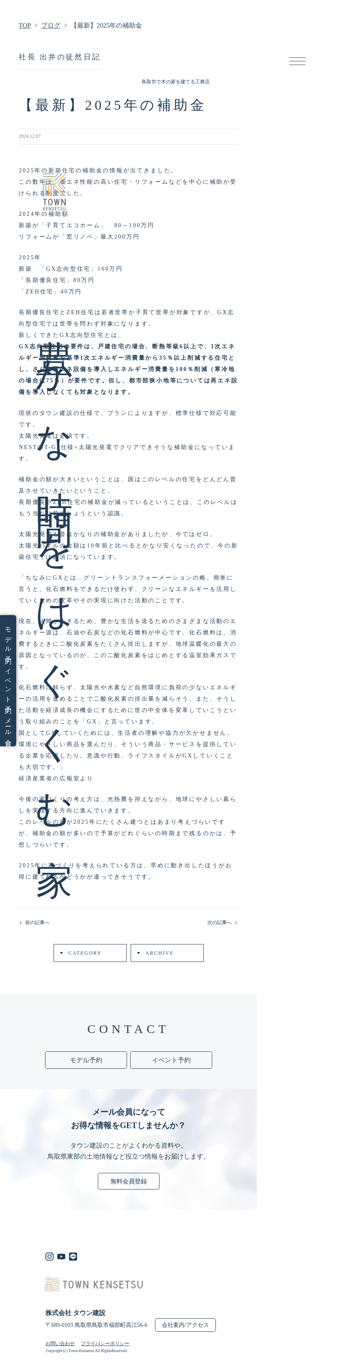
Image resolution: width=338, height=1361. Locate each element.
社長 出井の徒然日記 (60, 57)
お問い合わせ (60, 1343)
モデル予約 (8, 639)
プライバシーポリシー (105, 1343)
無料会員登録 (128, 1181)
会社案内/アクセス (185, 1325)
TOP (25, 25)
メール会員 (8, 726)
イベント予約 (8, 684)
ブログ (50, 25)
